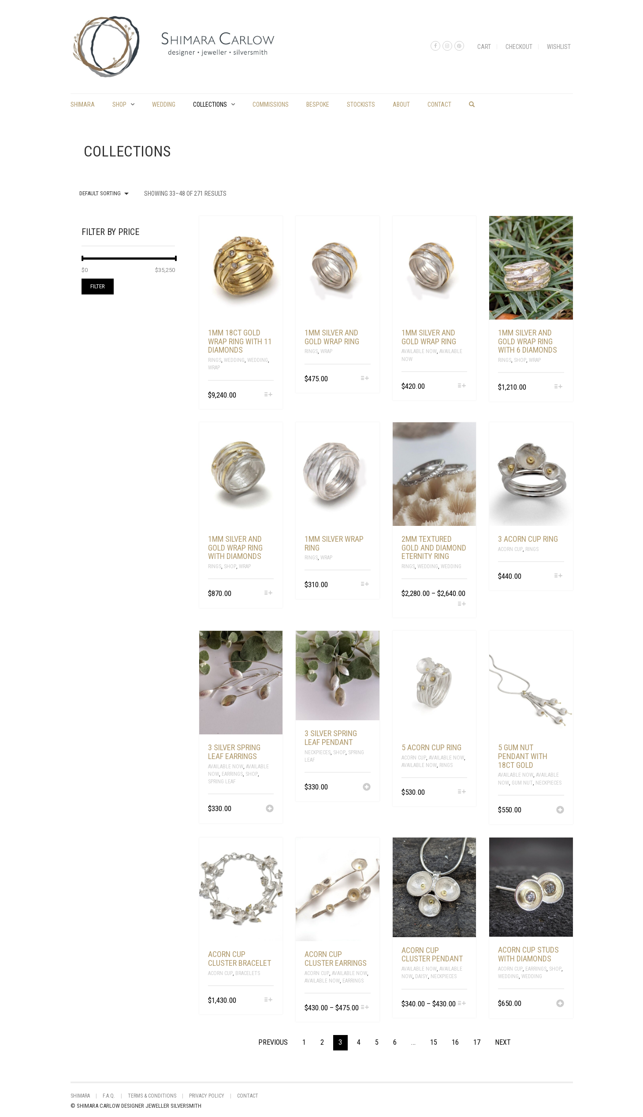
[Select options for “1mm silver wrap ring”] (365, 584)
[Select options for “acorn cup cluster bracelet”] (268, 1000)
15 (433, 1042)
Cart (484, 46)
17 (476, 1042)
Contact (439, 104)
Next (503, 1042)
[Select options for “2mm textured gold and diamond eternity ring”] (461, 604)
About (401, 104)
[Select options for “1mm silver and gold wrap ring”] (365, 379)
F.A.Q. (109, 1096)
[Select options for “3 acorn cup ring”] (558, 576)
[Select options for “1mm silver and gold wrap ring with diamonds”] (268, 593)
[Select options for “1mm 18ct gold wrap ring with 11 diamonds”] (268, 395)
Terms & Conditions (152, 1096)
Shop (119, 104)
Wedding (163, 104)
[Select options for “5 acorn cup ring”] (461, 792)
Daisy (421, 976)
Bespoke (317, 104)
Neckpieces (318, 752)
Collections (210, 104)
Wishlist (559, 46)
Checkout (518, 46)
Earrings (232, 774)
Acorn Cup (510, 549)
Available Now (419, 351)
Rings (214, 360)
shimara (83, 104)
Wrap (214, 368)
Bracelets (247, 973)
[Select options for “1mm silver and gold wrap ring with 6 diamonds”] (558, 387)
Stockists (361, 104)
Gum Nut (522, 783)
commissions (271, 104)
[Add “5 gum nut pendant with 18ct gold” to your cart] (560, 810)
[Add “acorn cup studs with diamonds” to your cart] (560, 1004)
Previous (273, 1042)
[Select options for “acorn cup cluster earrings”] (365, 1008)
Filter (97, 286)
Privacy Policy (206, 1096)
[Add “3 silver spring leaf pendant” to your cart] (367, 787)
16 (455, 1042)
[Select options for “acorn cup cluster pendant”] (461, 1004)
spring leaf (222, 781)
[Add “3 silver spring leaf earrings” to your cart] (270, 809)
